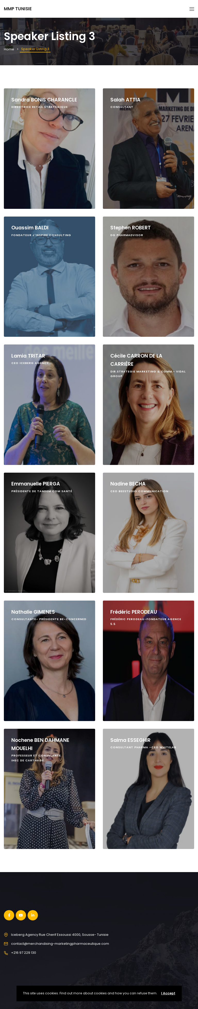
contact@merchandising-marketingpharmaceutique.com (60, 943)
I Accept (168, 993)
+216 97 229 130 (23, 952)
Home (9, 49)
